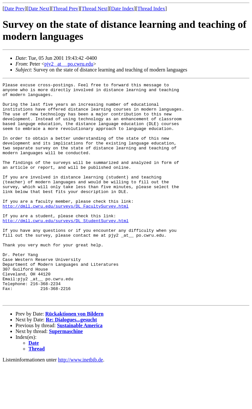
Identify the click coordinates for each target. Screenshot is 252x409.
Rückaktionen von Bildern (74, 357)
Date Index (122, 8)
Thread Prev (65, 8)
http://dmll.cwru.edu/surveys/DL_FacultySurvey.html (66, 231)
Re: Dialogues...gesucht (71, 363)
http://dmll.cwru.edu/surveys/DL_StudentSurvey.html (66, 249)
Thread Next (95, 8)
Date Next (38, 8)
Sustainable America (79, 369)
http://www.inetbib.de (80, 403)
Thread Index (151, 8)
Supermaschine (66, 375)
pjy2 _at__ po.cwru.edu (68, 64)
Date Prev (14, 8)
